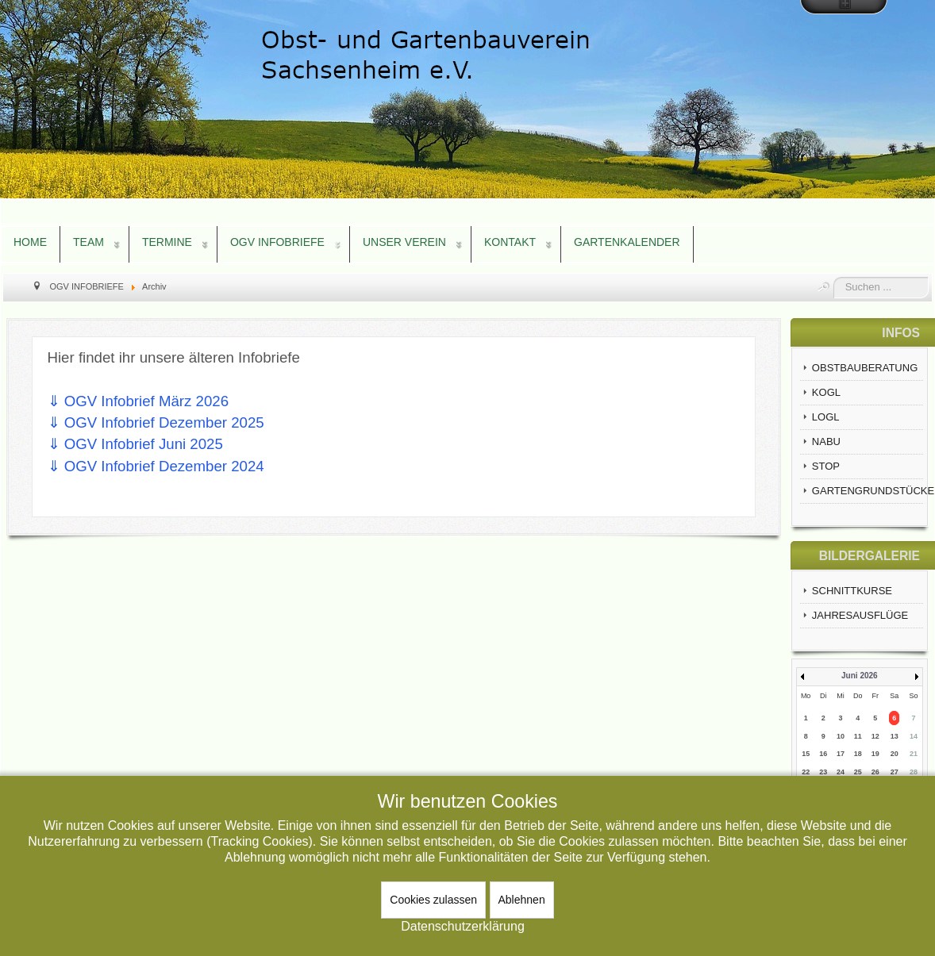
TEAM (88, 242)
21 (914, 754)
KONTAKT (510, 242)
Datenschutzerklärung (463, 926)
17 (841, 754)
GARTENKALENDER (627, 242)
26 (875, 772)
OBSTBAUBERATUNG (865, 368)
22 (806, 772)
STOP (826, 466)
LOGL (826, 417)
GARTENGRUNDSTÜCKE (867, 491)
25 (858, 772)
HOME (30, 242)
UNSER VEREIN (404, 242)
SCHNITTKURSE (852, 591)
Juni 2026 (859, 675)
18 (858, 754)
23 (823, 772)
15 (806, 754)
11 (858, 736)
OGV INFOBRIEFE (277, 242)
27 (894, 772)
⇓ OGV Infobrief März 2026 (138, 401)
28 (914, 772)
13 (894, 736)
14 (914, 736)
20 (894, 754)
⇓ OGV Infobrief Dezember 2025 (156, 422)
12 (875, 736)
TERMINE (167, 242)
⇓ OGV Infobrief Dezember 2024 (156, 466)
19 (875, 754)
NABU (826, 441)
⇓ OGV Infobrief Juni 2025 (135, 444)
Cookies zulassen (433, 899)
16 (823, 754)
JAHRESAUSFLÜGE (860, 615)
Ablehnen (521, 899)
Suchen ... (833, 277)
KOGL (826, 392)
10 (841, 736)
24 (841, 772)
